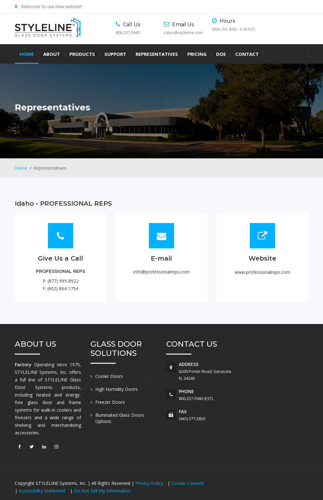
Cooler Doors (109, 376)
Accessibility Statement (43, 491)
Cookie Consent (187, 483)
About (51, 54)
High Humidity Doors (116, 389)
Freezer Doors (110, 402)
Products (82, 54)
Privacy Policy (149, 483)
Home (27, 54)
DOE (221, 54)
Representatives (157, 54)
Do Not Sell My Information (102, 491)
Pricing (197, 54)
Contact (247, 54)
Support (115, 54)
